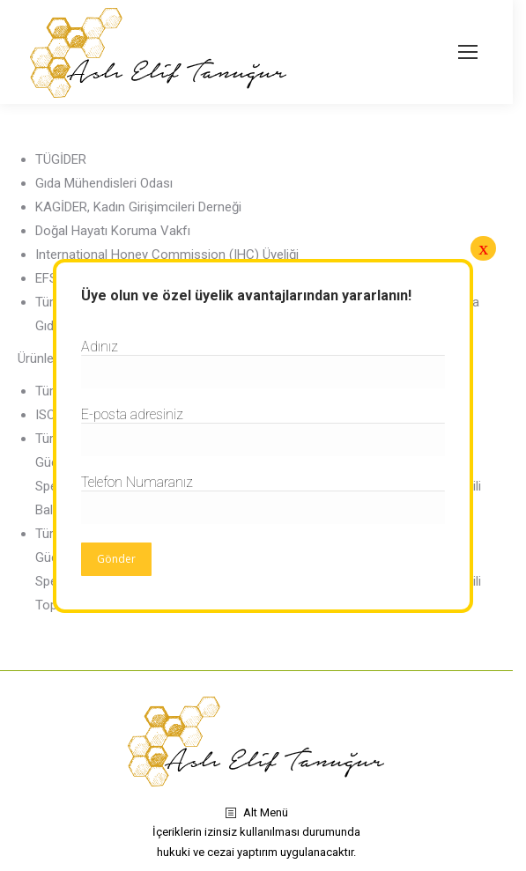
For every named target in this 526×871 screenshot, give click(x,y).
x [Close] (483, 248)
